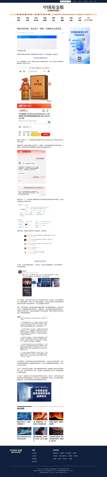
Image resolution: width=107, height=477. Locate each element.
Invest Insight (88, 20)
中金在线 (64, 458)
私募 (44, 18)
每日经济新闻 (62, 456)
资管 (18, 20)
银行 (62, 18)
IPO (88, 18)
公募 (27, 18)
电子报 (91, 1)
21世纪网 (70, 456)
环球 (27, 20)
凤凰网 (62, 453)
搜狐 (59, 458)
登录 (95, 1)
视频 (62, 20)
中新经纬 (55, 456)
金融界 (74, 453)
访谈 (71, 20)
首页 (18, 18)
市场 (71, 18)
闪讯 (36, 18)
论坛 (53, 20)
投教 (79, 20)
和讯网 (54, 458)
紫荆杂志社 (56, 453)
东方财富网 (68, 453)
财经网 (75, 456)
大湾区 (45, 20)
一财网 (70, 458)
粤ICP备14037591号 (42, 470)
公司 (79, 18)
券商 (53, 18)
